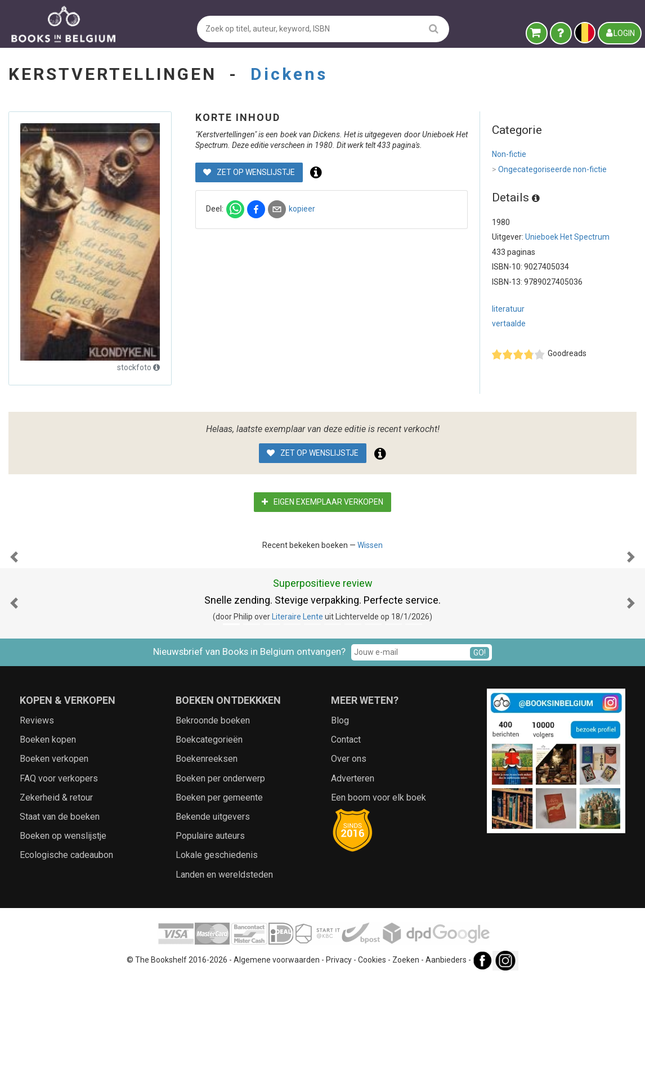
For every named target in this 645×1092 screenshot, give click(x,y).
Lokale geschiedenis (217, 967)
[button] (14, 613)
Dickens (289, 74)
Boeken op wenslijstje (63, 948)
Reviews (37, 833)
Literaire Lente (297, 729)
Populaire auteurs (210, 948)
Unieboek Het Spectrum (567, 236)
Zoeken (405, 1072)
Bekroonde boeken (213, 833)
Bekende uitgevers (213, 929)
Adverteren (352, 891)
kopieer (302, 208)
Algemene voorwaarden (277, 1072)
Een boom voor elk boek (378, 910)
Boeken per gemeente (219, 910)
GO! (479, 765)
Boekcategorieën (209, 852)
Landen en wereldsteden (224, 987)
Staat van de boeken (60, 929)
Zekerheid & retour (56, 910)
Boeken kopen (48, 852)
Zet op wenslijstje (249, 172)
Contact (346, 852)
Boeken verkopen (54, 871)
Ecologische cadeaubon (66, 967)
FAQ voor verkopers (59, 891)
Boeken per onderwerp (220, 891)
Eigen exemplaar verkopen (322, 501)
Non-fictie (509, 154)
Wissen (370, 545)
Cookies (372, 1072)
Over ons (348, 871)
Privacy (339, 1072)
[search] (433, 28)
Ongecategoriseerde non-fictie (549, 170)
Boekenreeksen (207, 871)
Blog (340, 833)
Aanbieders (446, 1072)
